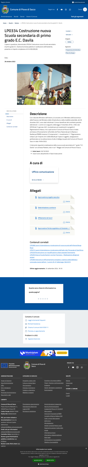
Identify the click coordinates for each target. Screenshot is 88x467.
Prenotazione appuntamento (31, 404)
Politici (3, 390)
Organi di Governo (6, 381)
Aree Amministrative (7, 383)
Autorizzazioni (48, 390)
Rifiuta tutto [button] (50, 460)
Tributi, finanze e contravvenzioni (54, 383)
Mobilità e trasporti (28, 393)
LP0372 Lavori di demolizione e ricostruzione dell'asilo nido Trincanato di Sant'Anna (56, 250)
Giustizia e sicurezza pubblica (52, 381)
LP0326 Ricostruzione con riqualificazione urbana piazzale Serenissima (52, 252)
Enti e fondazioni (6, 388)
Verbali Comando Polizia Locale (53, 426)
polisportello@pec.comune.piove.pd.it (11, 427)
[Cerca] (85, 9)
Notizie (17, 23)
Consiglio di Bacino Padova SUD (53, 416)
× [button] (86, 448)
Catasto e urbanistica (29, 390)
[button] (44, 464)
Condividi (69, 31)
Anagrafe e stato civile (29, 381)
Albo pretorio (48, 411)
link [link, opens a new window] (58, 457)
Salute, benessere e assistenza (53, 388)
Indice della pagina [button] (11, 111)
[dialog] (44, 457)
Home (4, 23)
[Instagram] (65, 9)
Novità (11, 23)
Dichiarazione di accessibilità (52, 440)
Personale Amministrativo (8, 393)
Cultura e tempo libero (29, 383)
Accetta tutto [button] (38, 460)
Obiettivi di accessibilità (51, 442)
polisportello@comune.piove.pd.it (10, 432)
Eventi (68, 393)
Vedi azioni (69, 35)
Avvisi (67, 385)
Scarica (66, 201)
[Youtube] (60, 9)
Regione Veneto (5, 2)
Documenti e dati (6, 395)
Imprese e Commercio (29, 388)
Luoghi (68, 396)
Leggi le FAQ (26, 409)
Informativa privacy (50, 433)
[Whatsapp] (69, 9)
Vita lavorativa (27, 385)
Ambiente (47, 385)
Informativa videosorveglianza (53, 435)
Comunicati (69, 383)
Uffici (2, 385)
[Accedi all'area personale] (78, 2)
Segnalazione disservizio (30, 407)
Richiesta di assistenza (29, 411)
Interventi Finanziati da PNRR (53, 414)
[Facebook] (56, 9)
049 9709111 (15, 434)
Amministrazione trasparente (52, 404)
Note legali (47, 437)
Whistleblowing (48, 423)
